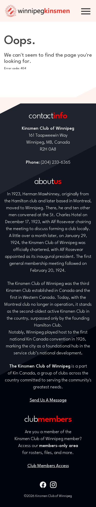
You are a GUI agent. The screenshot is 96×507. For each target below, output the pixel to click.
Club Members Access (48, 466)
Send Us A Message (48, 400)
